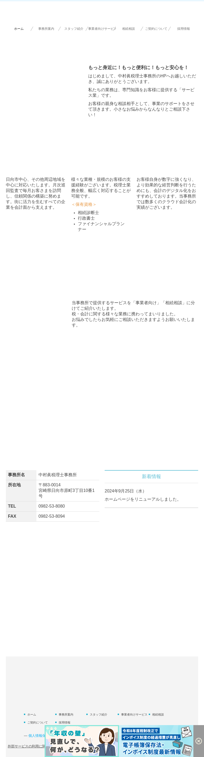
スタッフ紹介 (73, 29)
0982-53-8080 (52, 506)
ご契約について (156, 29)
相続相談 (128, 29)
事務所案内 (46, 29)
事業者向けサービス (102, 29)
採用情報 (183, 29)
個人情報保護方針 (42, 736)
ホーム (19, 29)
